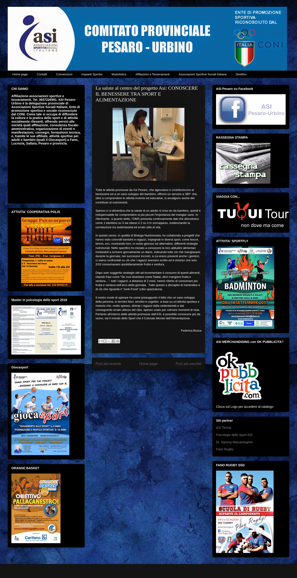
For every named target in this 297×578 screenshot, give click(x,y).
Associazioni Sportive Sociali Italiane (203, 74)
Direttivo (241, 74)
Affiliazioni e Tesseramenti (153, 74)
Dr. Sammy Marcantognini (234, 442)
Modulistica (119, 74)
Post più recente (108, 364)
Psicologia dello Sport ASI (234, 435)
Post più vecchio (188, 364)
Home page (20, 74)
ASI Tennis (223, 427)
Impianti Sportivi (91, 74)
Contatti (42, 74)
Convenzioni (64, 74)
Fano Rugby (224, 449)
